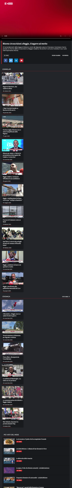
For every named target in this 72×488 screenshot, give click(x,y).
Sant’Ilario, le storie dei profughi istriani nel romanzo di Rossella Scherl (12, 243)
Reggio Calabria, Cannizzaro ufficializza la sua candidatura (11, 178)
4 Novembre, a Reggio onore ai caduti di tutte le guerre (11, 315)
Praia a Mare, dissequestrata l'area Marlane (11, 358)
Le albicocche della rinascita (24, 458)
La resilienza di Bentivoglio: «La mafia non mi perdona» (12, 380)
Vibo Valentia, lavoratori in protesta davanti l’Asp (10, 423)
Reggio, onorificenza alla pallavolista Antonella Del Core (11, 287)
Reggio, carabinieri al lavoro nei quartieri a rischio (12, 266)
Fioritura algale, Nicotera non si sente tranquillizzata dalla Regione (12, 132)
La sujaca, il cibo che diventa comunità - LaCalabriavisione (32, 468)
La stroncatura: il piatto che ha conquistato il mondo (31, 439)
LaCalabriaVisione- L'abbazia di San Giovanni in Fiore (31, 449)
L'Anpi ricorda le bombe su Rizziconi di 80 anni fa (10, 109)
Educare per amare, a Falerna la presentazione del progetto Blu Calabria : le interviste (12, 155)
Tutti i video (66, 296)
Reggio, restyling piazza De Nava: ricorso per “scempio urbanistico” (12, 199)
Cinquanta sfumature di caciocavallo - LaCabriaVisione (31, 478)
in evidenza (65, 55)
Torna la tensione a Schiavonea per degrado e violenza (11, 336)
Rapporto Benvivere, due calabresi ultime (10, 88)
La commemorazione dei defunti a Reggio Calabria (12, 401)
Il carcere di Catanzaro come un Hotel (12, 221)
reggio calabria (56, 55)
